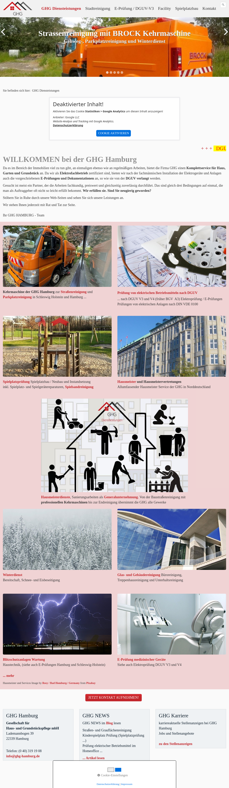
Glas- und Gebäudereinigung (138, 575)
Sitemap (7, 777)
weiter (225, 50)
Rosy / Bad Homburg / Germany (61, 683)
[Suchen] (223, 4)
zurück (4, 50)
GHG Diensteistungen (61, 8)
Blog (109, 723)
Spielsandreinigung (79, 387)
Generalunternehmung (121, 497)
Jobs (17, 777)
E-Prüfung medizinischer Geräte (141, 659)
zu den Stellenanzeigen (175, 744)
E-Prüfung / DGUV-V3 (134, 8)
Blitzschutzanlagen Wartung (24, 659)
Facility (164, 8)
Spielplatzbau (186, 8)
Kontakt (209, 8)
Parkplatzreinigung (17, 297)
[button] (113, 697)
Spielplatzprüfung (16, 382)
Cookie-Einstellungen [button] (112, 775)
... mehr (8, 676)
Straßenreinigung (74, 292)
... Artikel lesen (94, 758)
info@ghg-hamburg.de (23, 756)
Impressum (126, 784)
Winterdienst (12, 575)
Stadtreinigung (97, 8)
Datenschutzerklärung (68, 125)
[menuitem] (61, 8)
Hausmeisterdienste (55, 497)
